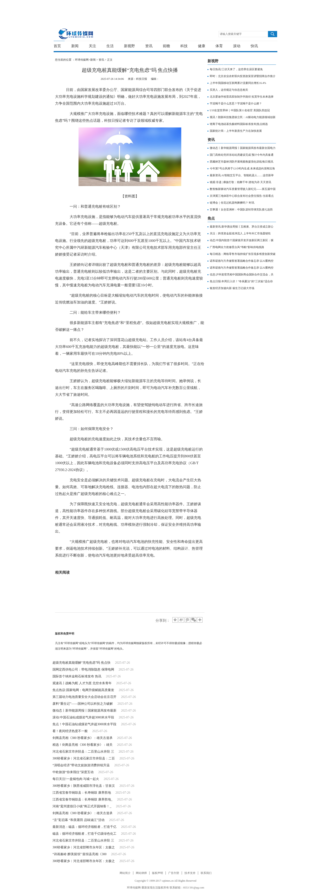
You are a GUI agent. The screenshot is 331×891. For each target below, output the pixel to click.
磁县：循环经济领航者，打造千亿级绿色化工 (84, 833)
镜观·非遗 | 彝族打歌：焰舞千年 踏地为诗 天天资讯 (240, 182)
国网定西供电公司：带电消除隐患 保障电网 (83, 669)
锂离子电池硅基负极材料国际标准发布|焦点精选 (239, 124)
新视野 (129, 46)
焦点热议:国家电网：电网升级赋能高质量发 (83, 690)
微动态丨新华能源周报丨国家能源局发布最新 (84, 710)
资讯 (148, 46)
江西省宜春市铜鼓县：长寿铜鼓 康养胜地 (82, 792)
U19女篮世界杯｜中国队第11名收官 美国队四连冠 (240, 110)
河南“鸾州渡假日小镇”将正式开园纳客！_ (82, 806)
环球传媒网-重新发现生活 (76, 33)
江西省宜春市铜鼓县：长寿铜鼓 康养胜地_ (83, 799)
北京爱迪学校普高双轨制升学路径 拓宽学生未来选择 (241, 96)
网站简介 (125, 873)
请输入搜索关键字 (231, 34)
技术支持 (189, 873)
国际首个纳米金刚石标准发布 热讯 (77, 676)
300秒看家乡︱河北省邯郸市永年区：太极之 (84, 847)
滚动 (236, 46)
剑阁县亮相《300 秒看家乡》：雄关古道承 (83, 738)
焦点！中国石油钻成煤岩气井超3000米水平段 (84, 724)
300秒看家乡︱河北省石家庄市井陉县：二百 (84, 758)
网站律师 (141, 873)
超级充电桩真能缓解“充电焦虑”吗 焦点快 (81, 662)
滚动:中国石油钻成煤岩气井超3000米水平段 (83, 717)
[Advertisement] (164, 10)
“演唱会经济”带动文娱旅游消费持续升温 (81, 765)
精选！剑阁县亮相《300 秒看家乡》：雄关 (83, 744)
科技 (184, 46)
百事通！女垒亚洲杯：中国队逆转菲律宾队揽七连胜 (241, 209)
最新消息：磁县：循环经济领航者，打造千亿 (84, 827)
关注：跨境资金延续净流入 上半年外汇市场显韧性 (240, 233)
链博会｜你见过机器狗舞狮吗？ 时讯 (232, 202)
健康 (201, 46)
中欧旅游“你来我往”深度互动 (73, 772)
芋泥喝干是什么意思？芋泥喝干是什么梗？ (236, 103)
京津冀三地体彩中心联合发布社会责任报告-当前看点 (242, 195)
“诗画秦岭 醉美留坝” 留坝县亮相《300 (79, 854)
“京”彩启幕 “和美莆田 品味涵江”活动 (79, 820)
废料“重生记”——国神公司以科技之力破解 (83, 703)
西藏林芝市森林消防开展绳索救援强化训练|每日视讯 (241, 161)
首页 (57, 46)
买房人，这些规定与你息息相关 (229, 89)
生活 (110, 46)
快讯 (254, 46)
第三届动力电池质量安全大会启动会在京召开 (84, 697)
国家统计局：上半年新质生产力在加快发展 (236, 130)
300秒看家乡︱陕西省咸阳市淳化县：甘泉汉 (84, 785)
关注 (92, 46)
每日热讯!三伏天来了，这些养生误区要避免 (236, 69)
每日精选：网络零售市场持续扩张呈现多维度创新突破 (243, 254)
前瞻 (166, 46)
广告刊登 (173, 873)
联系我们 (206, 873)
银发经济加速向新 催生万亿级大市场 (232, 288)
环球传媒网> (82, 59)
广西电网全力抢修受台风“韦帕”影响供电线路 (237, 247)
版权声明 (157, 873)
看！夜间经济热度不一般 (70, 731)
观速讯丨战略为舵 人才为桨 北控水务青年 (82, 683)
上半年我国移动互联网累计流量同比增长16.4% (238, 83)
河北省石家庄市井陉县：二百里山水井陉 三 (83, 751)
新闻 (75, 46)
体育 (219, 46)
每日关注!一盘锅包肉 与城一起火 (76, 779)
